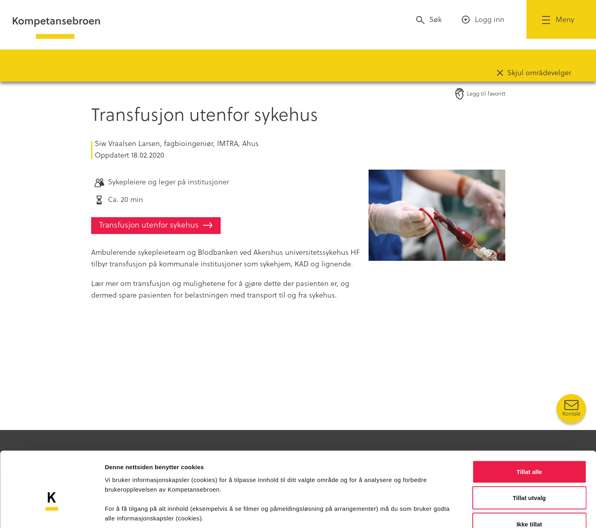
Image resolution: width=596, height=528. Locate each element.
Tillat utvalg (529, 449)
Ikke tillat (529, 475)
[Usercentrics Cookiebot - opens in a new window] (52, 512)
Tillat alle (529, 423)
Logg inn (489, 19)
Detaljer (426, 512)
